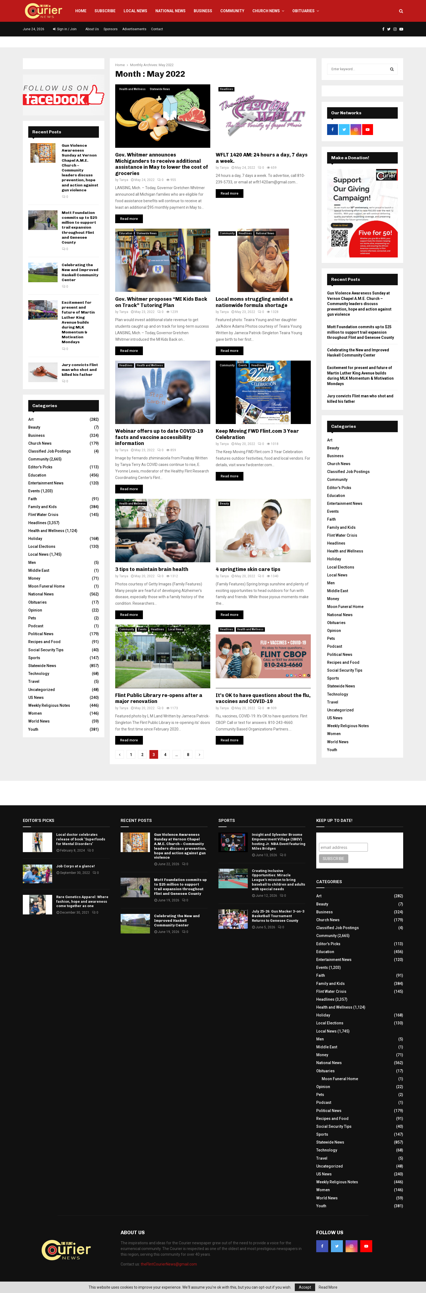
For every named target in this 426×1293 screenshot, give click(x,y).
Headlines (226, 89)
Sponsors (111, 29)
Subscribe (105, 11)
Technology (38, 673)
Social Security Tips (46, 650)
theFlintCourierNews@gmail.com (169, 1264)
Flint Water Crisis (43, 514)
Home (80, 11)
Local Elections (41, 546)
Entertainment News (46, 483)
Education (125, 233)
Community (232, 11)
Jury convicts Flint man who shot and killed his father (80, 370)
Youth (33, 729)
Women (35, 713)
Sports (34, 658)
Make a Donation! (350, 157)
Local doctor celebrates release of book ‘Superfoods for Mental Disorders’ (80, 839)
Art (30, 419)
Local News (135, 11)
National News (170, 11)
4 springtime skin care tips (248, 569)
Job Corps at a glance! (75, 866)
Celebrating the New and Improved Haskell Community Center (80, 272)
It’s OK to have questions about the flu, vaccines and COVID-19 (263, 698)
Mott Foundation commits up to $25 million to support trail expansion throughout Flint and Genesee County (79, 227)
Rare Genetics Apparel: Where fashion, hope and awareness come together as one (82, 901)
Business (203, 11)
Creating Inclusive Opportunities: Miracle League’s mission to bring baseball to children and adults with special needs (278, 880)
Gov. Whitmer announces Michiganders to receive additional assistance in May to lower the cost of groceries (161, 164)
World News (39, 721)
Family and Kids (42, 507)
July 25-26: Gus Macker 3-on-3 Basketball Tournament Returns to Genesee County (278, 916)
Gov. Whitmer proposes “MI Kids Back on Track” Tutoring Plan (161, 302)
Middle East (38, 570)
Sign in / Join (65, 29)
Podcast (35, 626)
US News (36, 697)
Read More (328, 1287)
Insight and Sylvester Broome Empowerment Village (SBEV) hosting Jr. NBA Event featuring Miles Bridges (278, 841)
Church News (266, 11)
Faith (32, 499)
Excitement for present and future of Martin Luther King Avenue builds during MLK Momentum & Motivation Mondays (78, 322)
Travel (33, 681)
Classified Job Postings (49, 451)
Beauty (224, 503)
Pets (32, 618)
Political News (41, 634)
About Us (92, 29)
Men (32, 562)
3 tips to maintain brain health (151, 569)
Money (34, 578)
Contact (157, 29)
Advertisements (134, 29)
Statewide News (160, 89)
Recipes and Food (44, 642)
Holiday (35, 538)
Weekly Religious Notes (49, 705)
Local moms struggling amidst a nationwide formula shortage (254, 302)
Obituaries (303, 11)
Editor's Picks (40, 467)
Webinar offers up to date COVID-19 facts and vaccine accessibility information (159, 437)
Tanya (123, 180)
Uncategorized (41, 689)
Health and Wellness (132, 89)
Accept (305, 1287)
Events (243, 365)
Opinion (35, 610)
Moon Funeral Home (46, 586)
